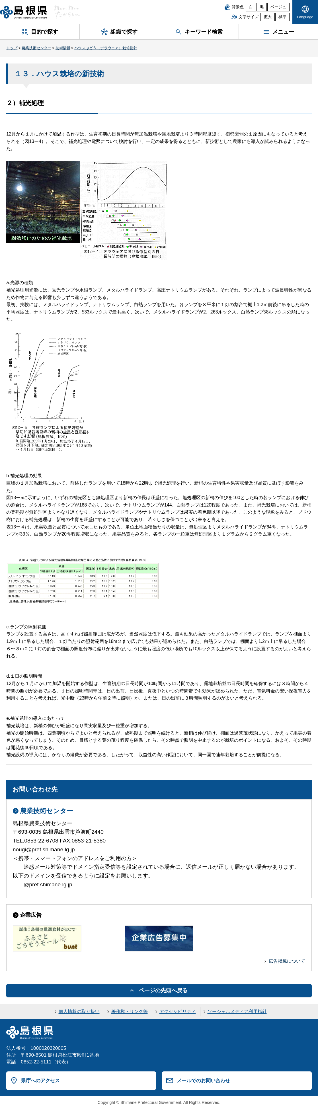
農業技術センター (36, 48)
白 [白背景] (251, 7)
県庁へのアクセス (40, 1080)
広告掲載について (287, 961)
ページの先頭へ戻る (163, 990)
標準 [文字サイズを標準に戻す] (282, 17)
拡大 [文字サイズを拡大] (268, 17)
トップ (11, 48)
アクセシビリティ (177, 1011)
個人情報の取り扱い (79, 1011)
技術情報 (63, 48)
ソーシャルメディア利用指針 (237, 1011)
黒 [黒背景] (262, 7)
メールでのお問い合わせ (203, 1080)
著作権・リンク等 (129, 1011)
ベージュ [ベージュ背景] (278, 7)
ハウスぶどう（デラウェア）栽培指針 (105, 48)
